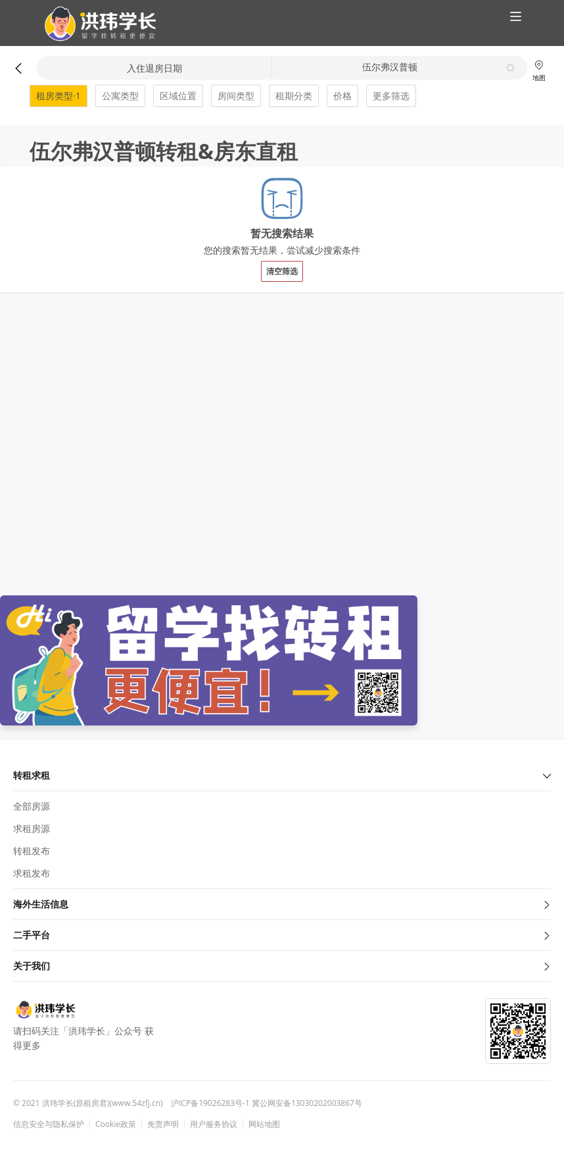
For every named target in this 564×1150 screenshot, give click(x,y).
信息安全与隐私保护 (48, 1124)
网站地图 (264, 1124)
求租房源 (31, 828)
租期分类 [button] (293, 95)
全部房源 (31, 806)
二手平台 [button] (282, 935)
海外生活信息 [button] (282, 904)
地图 (539, 70)
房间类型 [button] (236, 95)
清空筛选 (282, 271)
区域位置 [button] (178, 95)
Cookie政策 (115, 1124)
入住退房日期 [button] (154, 68)
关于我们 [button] (282, 965)
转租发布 (31, 850)
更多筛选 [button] (391, 95)
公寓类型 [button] (120, 95)
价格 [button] (342, 95)
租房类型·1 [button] (58, 95)
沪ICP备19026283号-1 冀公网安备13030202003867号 (266, 1103)
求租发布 (31, 873)
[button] (95, 24)
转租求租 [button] (282, 775)
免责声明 (163, 1124)
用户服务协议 (213, 1124)
